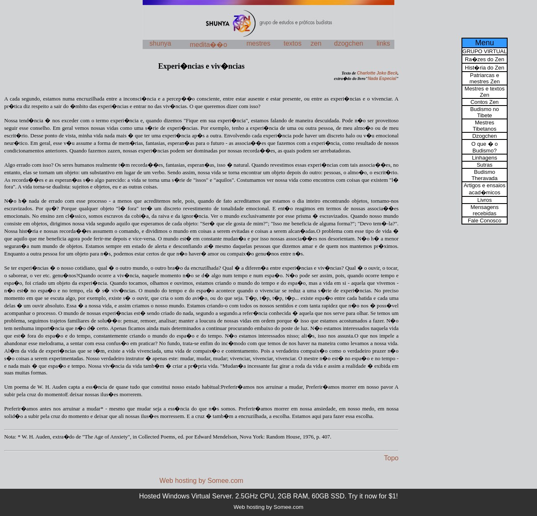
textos (293, 43)
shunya (160, 43)
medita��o (208, 44)
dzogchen (348, 43)
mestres (259, 43)
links (383, 43)
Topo (391, 458)
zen (315, 43)
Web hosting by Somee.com (201, 480)
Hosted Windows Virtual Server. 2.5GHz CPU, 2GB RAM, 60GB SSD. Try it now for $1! (268, 496)
